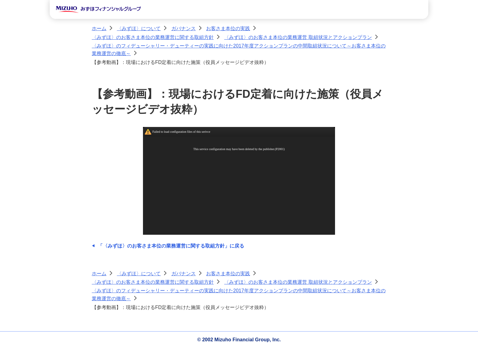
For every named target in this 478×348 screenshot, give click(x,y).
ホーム (99, 28)
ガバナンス (183, 28)
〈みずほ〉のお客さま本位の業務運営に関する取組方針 (153, 37)
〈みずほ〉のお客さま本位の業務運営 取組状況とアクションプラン (298, 37)
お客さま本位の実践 (228, 28)
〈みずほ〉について (139, 28)
